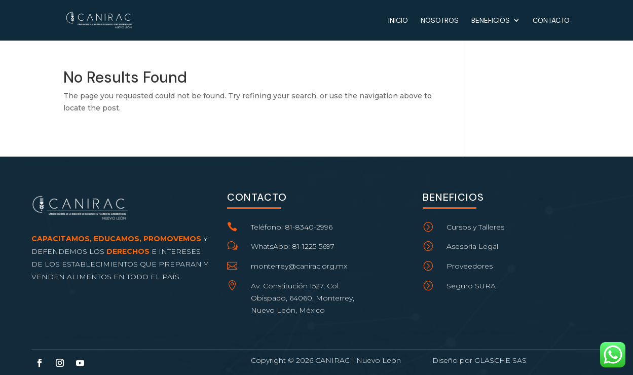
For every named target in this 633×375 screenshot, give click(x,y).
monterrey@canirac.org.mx (299, 266)
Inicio (398, 21)
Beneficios (490, 21)
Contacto (551, 21)
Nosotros (440, 21)
